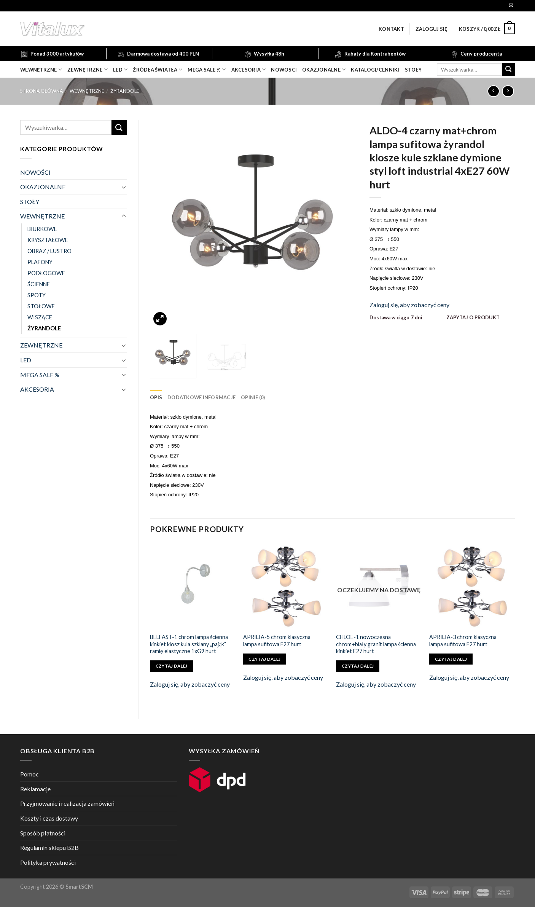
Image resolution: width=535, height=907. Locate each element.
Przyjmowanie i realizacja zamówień (67, 803)
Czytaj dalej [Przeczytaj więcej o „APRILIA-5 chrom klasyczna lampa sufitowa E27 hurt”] (264, 659)
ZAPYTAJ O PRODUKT (473, 317)
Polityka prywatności (48, 862)
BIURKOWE (42, 229)
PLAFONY (40, 262)
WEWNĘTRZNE (87, 91)
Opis (156, 397)
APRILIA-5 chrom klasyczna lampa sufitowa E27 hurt (276, 640)
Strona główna (41, 91)
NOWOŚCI (35, 172)
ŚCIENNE (38, 284)
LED (120, 69)
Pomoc (29, 774)
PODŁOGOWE (46, 273)
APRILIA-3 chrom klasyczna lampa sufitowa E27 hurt (463, 640)
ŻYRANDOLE (124, 91)
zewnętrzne (87, 69)
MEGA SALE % (39, 374)
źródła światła (157, 69)
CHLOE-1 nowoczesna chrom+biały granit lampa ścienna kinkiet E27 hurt (376, 644)
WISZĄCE (39, 317)
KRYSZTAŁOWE (47, 240)
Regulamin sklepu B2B (49, 847)
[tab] (156, 397)
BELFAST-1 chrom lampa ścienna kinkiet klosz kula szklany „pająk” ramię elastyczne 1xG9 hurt (189, 644)
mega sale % (207, 69)
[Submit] (508, 69)
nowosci (284, 70)
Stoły (413, 70)
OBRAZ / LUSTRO (49, 251)
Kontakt (391, 29)
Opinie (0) (253, 397)
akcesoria (248, 69)
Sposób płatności (42, 833)
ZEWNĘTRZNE (41, 345)
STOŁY (29, 201)
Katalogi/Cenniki (375, 70)
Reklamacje (35, 788)
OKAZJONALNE (324, 69)
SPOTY (36, 295)
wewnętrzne (41, 69)
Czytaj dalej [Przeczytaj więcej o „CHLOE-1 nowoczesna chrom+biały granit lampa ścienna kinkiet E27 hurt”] (358, 665)
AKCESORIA (37, 389)
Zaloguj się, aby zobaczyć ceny (409, 304)
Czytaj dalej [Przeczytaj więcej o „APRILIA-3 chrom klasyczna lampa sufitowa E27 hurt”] (451, 659)
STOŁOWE (41, 306)
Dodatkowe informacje (201, 397)
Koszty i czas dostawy (49, 818)
